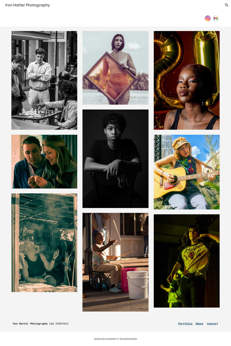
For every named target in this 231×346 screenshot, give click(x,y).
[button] (226, 5)
